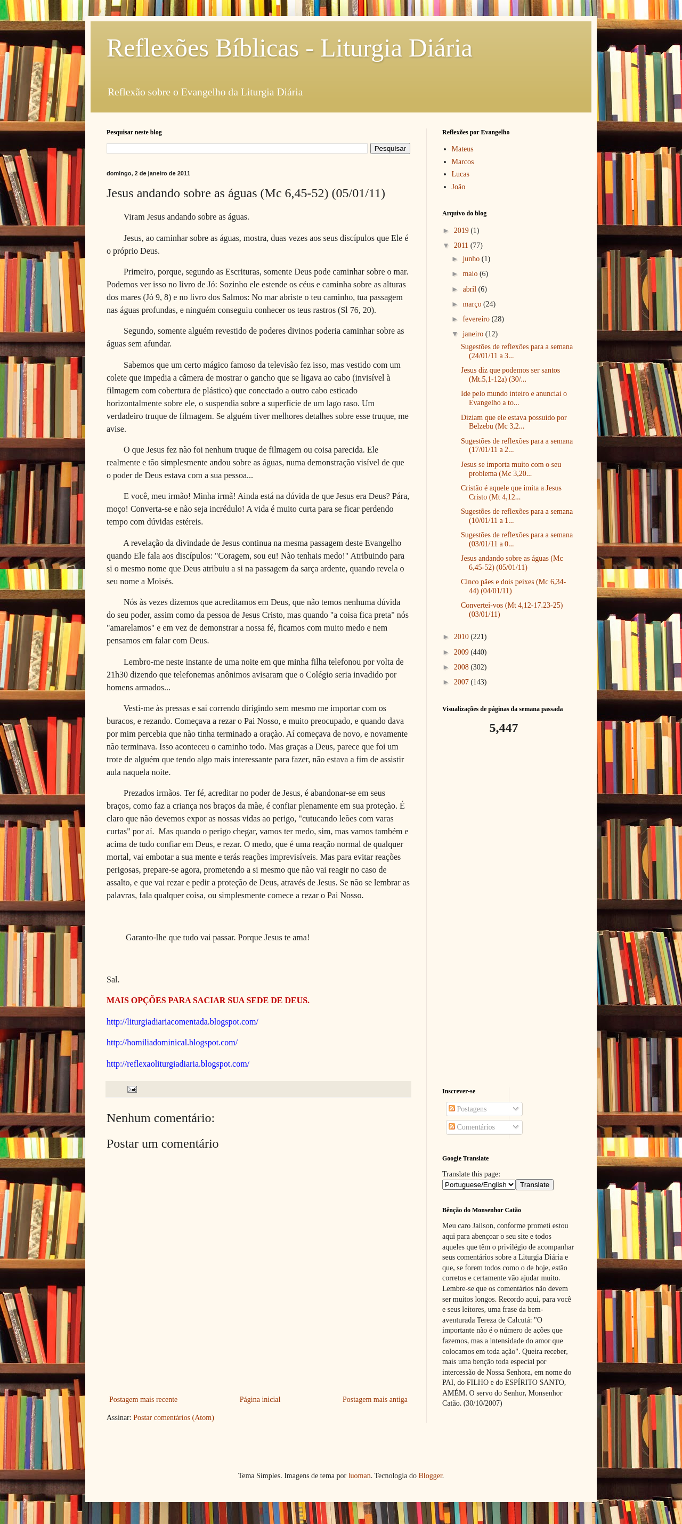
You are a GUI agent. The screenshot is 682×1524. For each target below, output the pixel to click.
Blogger (430, 1476)
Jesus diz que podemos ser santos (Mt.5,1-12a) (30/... (510, 374)
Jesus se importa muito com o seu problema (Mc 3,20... (511, 469)
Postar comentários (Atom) (173, 1418)
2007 (462, 682)
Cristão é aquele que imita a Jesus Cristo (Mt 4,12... (511, 492)
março (472, 304)
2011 (462, 245)
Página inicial (260, 1400)
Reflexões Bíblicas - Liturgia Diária (290, 48)
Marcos (463, 162)
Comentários (472, 1127)
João (459, 187)
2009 (462, 652)
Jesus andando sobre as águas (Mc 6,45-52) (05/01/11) (512, 562)
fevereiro (476, 319)
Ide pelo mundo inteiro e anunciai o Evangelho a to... (514, 398)
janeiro (473, 334)
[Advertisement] (508, 911)
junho (471, 259)
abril (470, 289)
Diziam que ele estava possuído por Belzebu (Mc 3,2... (514, 422)
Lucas (460, 174)
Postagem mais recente (143, 1400)
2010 (462, 637)
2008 (462, 667)
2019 (462, 231)
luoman (359, 1476)
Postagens (468, 1109)
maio (471, 274)
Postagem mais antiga (375, 1400)
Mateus (463, 149)
